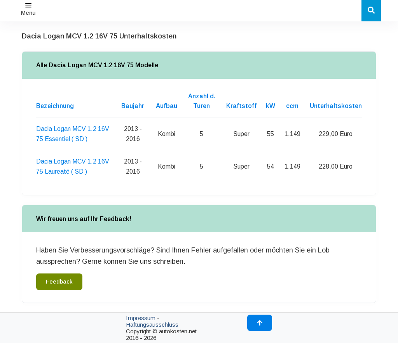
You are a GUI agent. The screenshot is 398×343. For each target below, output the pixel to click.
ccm (292, 106)
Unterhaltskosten (336, 106)
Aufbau (166, 106)
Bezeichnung (55, 106)
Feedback (59, 282)
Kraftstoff (241, 106)
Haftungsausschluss (152, 324)
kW (270, 106)
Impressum (140, 318)
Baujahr (132, 106)
